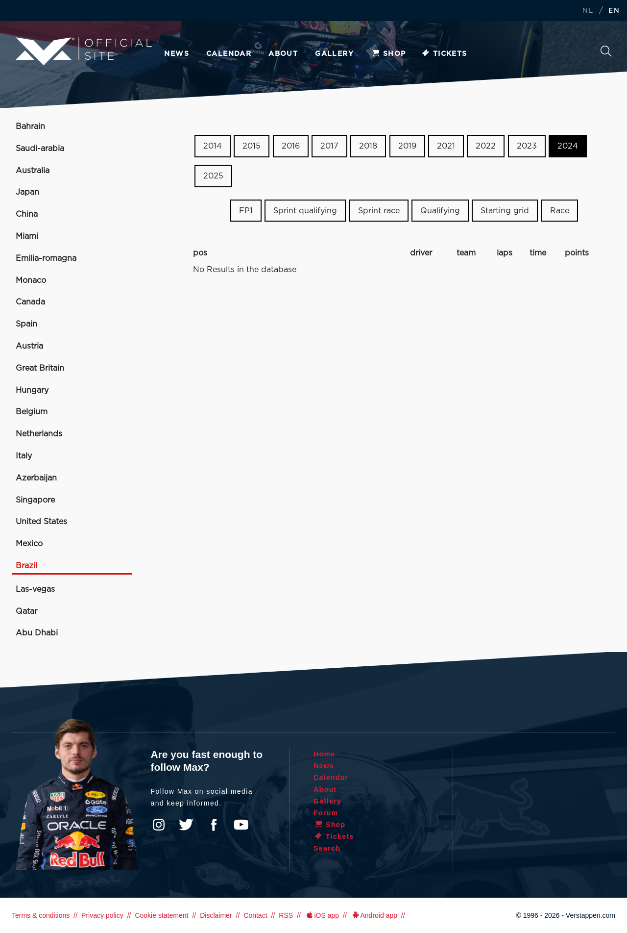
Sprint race (379, 210)
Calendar (228, 53)
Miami (27, 236)
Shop (388, 53)
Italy (24, 456)
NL (587, 11)
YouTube (241, 824)
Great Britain (40, 368)
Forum (326, 813)
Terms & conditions (41, 915)
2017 (329, 146)
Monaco (31, 280)
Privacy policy (102, 915)
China (27, 214)
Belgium (32, 412)
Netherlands (39, 434)
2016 (291, 146)
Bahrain (30, 126)
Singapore (35, 500)
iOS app (322, 915)
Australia (32, 171)
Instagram (159, 824)
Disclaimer (216, 915)
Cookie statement (161, 915)
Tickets (444, 53)
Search (606, 51)
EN (614, 11)
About (283, 53)
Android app (374, 915)
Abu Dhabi (37, 633)
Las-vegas (35, 589)
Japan (27, 192)
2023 (527, 146)
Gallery (334, 53)
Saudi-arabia (40, 148)
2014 (212, 146)
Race (559, 210)
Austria (29, 346)
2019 (407, 146)
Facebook (213, 824)
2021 (446, 146)
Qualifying (440, 210)
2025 (213, 176)
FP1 (246, 210)
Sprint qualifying (305, 210)
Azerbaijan (36, 478)
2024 (567, 146)
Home (325, 754)
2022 (486, 146)
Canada (30, 302)
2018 (368, 146)
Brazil (26, 566)
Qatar (26, 611)
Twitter (186, 824)
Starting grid (505, 210)
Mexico (29, 544)
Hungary (32, 390)
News (176, 53)
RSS (286, 915)
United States (41, 522)
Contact (255, 915)
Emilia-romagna (46, 258)
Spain (26, 324)
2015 (251, 146)
